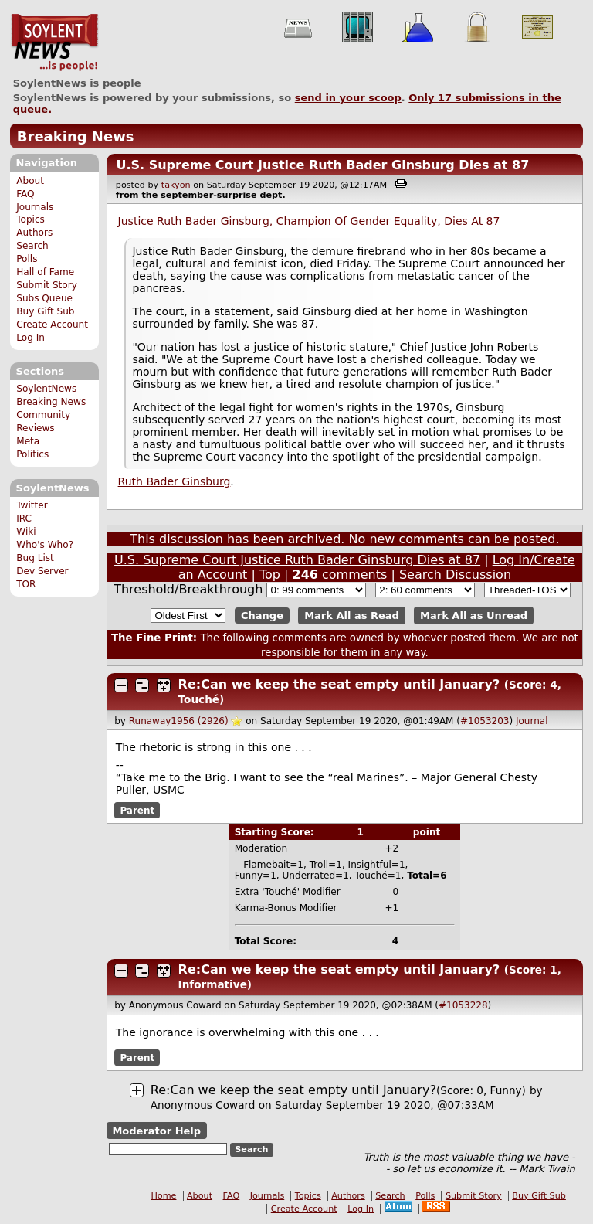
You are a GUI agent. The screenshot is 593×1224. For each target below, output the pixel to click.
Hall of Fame (45, 272)
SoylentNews (54, 42)
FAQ (25, 194)
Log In (30, 337)
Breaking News (75, 136)
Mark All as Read (351, 615)
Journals (34, 207)
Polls (26, 258)
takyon (176, 185)
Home (163, 1196)
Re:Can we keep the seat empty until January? (339, 684)
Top (269, 574)
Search (32, 245)
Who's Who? (44, 544)
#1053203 (485, 721)
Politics (32, 454)
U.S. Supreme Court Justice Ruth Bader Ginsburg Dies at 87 (322, 165)
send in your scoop (348, 98)
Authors (34, 232)
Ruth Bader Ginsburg (174, 481)
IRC (24, 518)
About (30, 180)
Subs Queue (44, 298)
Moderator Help (156, 1130)
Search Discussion (455, 574)
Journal (532, 721)
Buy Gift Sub (45, 311)
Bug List (35, 557)
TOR (26, 584)
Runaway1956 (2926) (179, 721)
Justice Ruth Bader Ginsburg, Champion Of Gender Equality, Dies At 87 (309, 221)
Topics (30, 219)
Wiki (26, 531)
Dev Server (42, 571)
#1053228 (463, 1005)
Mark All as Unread (473, 615)
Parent (137, 809)
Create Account (52, 324)
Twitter (31, 505)
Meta (27, 441)
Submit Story (46, 285)
